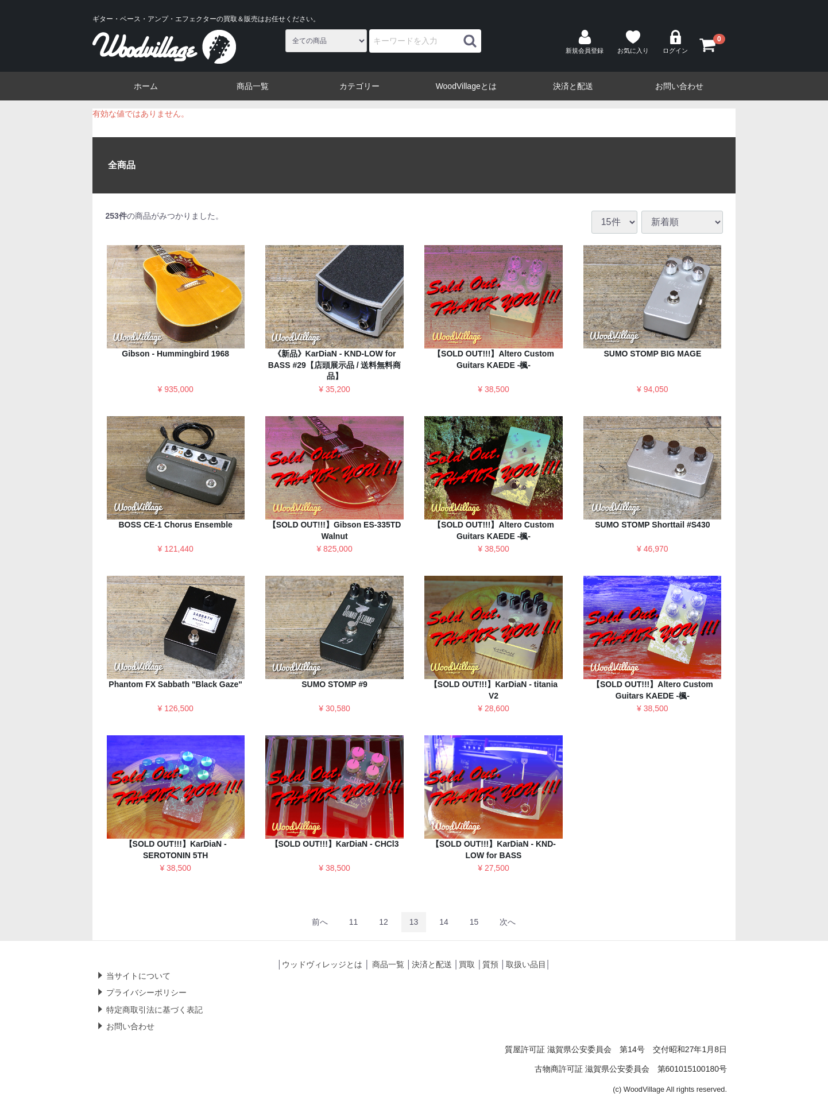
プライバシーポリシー (146, 992)
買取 (467, 964)
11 (353, 921)
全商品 (122, 165)
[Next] (508, 922)
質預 (490, 964)
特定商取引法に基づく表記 (154, 1009)
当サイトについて (138, 975)
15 (474, 921)
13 (414, 921)
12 (383, 921)
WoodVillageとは (466, 86)
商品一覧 (253, 86)
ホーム (146, 86)
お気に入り (633, 42)
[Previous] (320, 922)
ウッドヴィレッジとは (322, 964)
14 (443, 921)
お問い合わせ (679, 86)
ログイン (675, 42)
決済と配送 (573, 86)
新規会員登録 (584, 42)
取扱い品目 (526, 964)
